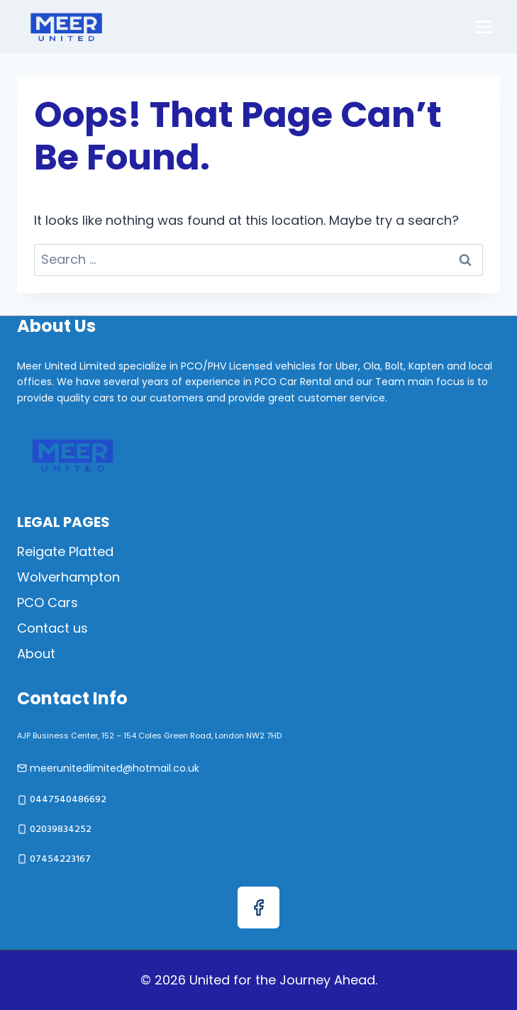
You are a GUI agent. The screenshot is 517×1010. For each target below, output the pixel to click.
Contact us (52, 628)
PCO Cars (47, 602)
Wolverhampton (68, 577)
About (36, 653)
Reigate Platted (65, 551)
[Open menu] (483, 26)
